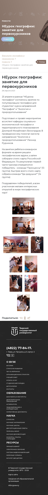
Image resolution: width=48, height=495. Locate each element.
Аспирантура (11, 404)
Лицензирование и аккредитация (14, 408)
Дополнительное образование (13, 400)
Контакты (10, 389)
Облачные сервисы (14, 455)
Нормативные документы (16, 412)
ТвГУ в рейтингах (13, 371)
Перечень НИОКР (12, 431)
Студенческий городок (15, 383)
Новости (7, 39)
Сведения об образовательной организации (21, 480)
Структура (10, 419)
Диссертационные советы (16, 428)
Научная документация (15, 434)
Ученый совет (11, 377)
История (9, 365)
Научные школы (12, 425)
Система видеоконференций (17, 452)
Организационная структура (17, 374)
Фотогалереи (11, 386)
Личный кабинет (13, 446)
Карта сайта (13, 475)
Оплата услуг (11, 380)
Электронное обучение (15, 449)
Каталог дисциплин (14, 458)
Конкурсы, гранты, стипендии (13, 438)
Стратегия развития (14, 368)
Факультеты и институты (16, 397)
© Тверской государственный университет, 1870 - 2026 (20, 469)
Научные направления (15, 422)
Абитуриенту (13, 485)
